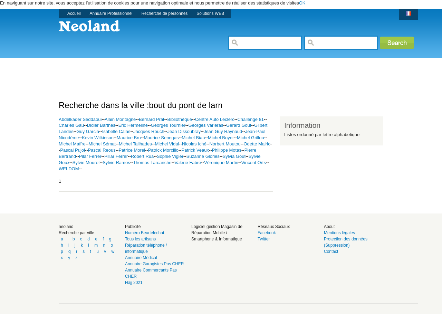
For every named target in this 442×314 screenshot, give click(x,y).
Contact (331, 251)
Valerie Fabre (187, 162)
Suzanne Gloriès (203, 156)
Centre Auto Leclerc (214, 119)
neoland (66, 226)
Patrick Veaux (195, 150)
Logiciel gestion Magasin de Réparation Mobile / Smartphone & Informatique (216, 232)
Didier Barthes (101, 125)
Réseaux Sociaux (274, 226)
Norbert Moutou (224, 143)
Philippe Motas (226, 150)
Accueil (74, 13)
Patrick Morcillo (163, 150)
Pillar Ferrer (116, 156)
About (329, 226)
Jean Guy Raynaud (223, 131)
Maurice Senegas (161, 137)
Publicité (133, 226)
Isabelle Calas (116, 131)
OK (302, 3)
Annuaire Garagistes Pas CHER (154, 263)
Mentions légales (339, 232)
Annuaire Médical (141, 257)
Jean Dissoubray (184, 131)
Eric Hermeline (133, 125)
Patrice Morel (131, 150)
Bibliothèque (179, 119)
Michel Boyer (221, 137)
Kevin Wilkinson (98, 137)
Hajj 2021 (134, 282)
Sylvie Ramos (116, 162)
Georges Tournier (168, 125)
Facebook (267, 232)
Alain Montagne (120, 119)
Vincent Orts (253, 162)
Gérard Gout (238, 125)
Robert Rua (142, 156)
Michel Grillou (250, 137)
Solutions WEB (210, 13)
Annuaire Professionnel (111, 13)
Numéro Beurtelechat (144, 232)
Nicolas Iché (194, 143)
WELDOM (69, 168)
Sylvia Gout (234, 156)
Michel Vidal (167, 143)
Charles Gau (71, 125)
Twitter (264, 239)
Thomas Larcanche (152, 162)
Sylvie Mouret (86, 162)
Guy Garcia (87, 131)
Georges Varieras (206, 125)
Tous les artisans (140, 239)
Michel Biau (193, 137)
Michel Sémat (102, 143)
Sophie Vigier (170, 156)
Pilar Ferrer (90, 156)
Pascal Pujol (72, 150)
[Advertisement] (184, 73)
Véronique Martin (221, 162)
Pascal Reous (102, 150)
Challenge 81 (250, 119)
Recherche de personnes (164, 13)
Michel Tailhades (135, 143)
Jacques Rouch (148, 131)
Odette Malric (256, 143)
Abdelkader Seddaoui (80, 119)
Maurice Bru (129, 137)
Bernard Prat (151, 119)
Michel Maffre (72, 143)
